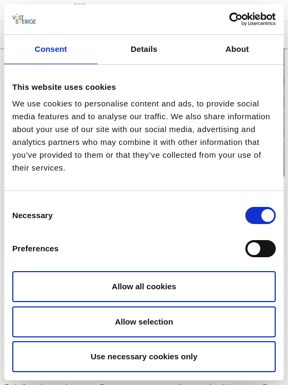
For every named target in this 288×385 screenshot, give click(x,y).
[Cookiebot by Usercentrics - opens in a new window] (229, 19)
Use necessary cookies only (144, 356)
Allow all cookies (144, 286)
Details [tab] (144, 48)
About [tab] (237, 48)
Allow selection (144, 321)
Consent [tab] (51, 48)
